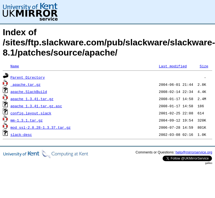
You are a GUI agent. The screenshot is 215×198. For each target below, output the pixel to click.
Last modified (173, 66)
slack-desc (21, 134)
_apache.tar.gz (25, 84)
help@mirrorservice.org (194, 152)
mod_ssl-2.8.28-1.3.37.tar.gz (40, 127)
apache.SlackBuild (28, 91)
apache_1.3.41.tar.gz (31, 98)
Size (204, 66)
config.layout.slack (30, 113)
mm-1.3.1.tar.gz (26, 120)
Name (14, 66)
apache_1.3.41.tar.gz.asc (36, 105)
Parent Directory (27, 77)
